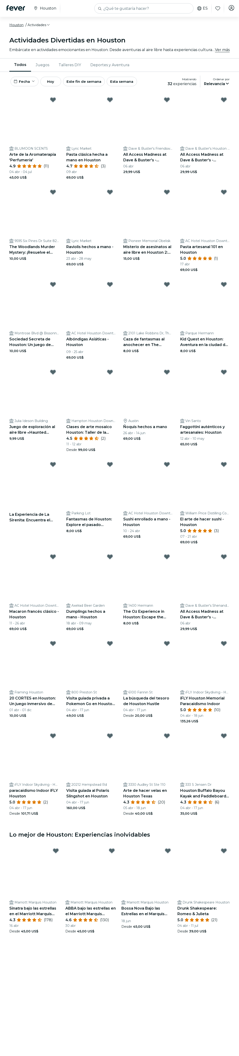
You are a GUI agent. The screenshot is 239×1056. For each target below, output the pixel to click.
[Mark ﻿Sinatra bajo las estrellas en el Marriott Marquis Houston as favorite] (56, 853)
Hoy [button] (56, 82)
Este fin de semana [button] (92, 82)
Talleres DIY (70, 65)
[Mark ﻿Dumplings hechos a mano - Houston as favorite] (110, 558)
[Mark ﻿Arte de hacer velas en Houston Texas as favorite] (167, 737)
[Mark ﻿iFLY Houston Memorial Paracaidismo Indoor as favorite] (224, 645)
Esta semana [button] (133, 82)
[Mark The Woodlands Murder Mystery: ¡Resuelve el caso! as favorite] (53, 194)
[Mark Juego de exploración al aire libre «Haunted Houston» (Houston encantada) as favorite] (53, 374)
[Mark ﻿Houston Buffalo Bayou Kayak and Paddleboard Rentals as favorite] (224, 737)
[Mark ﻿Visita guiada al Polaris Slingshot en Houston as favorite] (110, 737)
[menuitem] (20, 65)
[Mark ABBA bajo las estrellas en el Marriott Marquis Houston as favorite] (112, 853)
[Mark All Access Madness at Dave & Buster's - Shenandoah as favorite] (224, 558)
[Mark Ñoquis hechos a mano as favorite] (167, 374)
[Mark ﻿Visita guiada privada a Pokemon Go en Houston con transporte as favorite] (110, 645)
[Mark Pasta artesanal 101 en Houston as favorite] (224, 194)
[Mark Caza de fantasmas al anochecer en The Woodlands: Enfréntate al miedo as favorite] (167, 286)
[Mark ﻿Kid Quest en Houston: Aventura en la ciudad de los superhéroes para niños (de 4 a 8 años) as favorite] (224, 286)
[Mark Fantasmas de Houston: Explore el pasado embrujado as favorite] (110, 466)
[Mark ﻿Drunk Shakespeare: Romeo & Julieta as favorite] (224, 853)
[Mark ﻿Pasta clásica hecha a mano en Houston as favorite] (110, 101)
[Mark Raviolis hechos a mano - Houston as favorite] (110, 194)
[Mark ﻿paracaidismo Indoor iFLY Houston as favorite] (53, 737)
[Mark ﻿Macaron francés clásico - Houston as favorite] (53, 558)
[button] (39, 25)
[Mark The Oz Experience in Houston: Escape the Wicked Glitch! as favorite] (167, 558)
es (200, 8)
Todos (20, 64)
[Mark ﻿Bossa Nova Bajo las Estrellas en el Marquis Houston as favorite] (168, 853)
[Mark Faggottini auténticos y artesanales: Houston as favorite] (224, 374)
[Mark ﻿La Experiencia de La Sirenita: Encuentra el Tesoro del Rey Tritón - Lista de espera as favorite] (53, 466)
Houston (16, 25)
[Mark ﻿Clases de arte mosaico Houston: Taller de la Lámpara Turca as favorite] (110, 374)
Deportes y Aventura (109, 65)
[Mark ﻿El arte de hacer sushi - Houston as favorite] (224, 466)
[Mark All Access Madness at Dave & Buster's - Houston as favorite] (224, 101)
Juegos (42, 65)
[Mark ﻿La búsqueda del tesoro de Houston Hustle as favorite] (167, 645)
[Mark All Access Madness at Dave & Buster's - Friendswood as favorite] (167, 101)
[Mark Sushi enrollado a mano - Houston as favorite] (167, 466)
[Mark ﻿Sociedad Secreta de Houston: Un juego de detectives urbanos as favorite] (53, 286)
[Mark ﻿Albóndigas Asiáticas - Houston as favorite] (110, 286)
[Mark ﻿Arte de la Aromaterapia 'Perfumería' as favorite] (53, 101)
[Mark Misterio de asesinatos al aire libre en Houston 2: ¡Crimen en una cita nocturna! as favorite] (167, 194)
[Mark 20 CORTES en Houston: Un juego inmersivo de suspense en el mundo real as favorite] (53, 645)
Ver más (222, 50)
